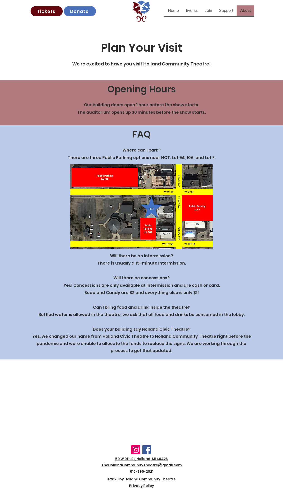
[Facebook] (146, 449)
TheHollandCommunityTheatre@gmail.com (141, 465)
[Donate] (80, 11)
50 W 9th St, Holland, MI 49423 (141, 458)
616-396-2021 (141, 471)
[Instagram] (135, 449)
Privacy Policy (141, 485)
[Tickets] (47, 11)
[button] (191, 10)
